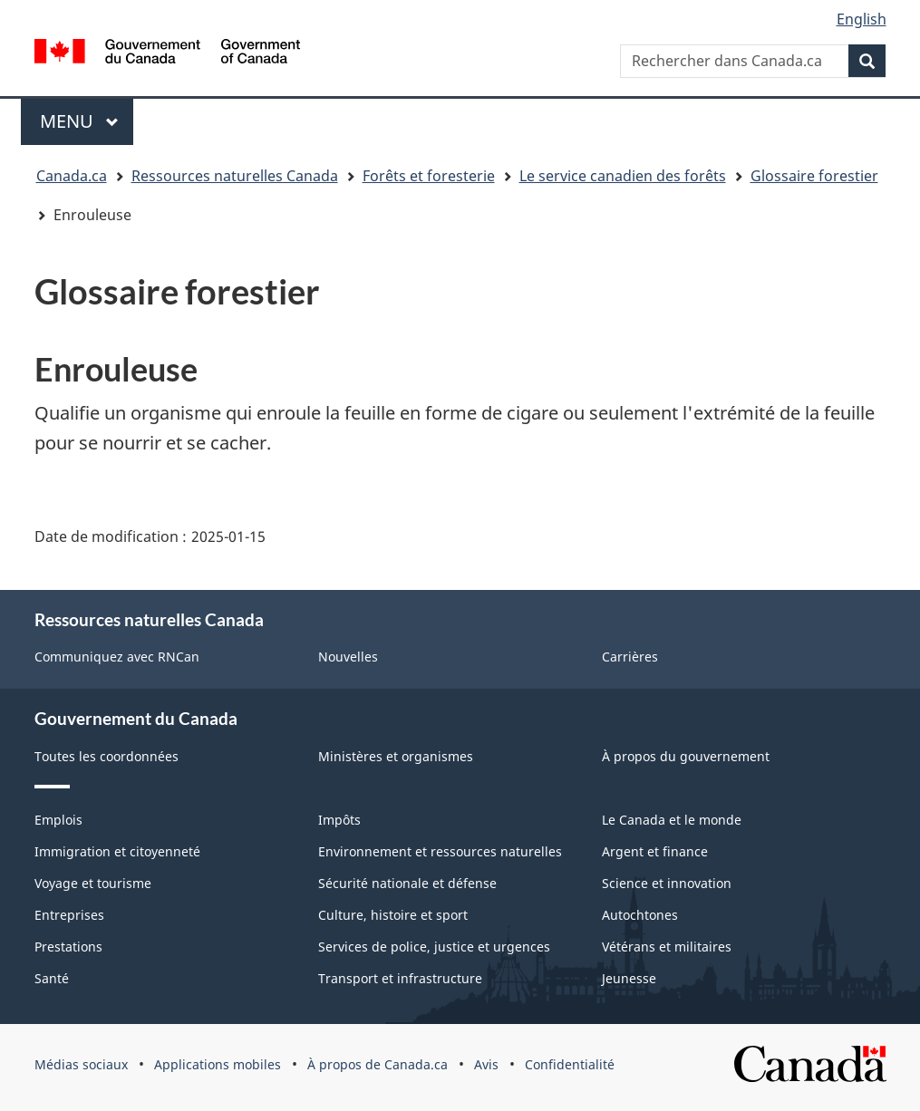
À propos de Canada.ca (377, 1064)
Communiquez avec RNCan (116, 656)
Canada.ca (71, 176)
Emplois (58, 819)
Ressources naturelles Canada (234, 176)
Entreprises (69, 914)
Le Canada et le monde (671, 819)
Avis (486, 1064)
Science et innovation (666, 883)
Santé (51, 978)
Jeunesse (629, 978)
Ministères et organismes (395, 756)
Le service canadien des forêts (622, 176)
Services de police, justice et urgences (434, 946)
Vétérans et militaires (666, 946)
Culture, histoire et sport (393, 914)
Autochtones (640, 914)
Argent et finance (655, 851)
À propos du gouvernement (686, 756)
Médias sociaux (81, 1064)
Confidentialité (570, 1064)
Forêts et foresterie (429, 176)
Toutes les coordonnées (106, 756)
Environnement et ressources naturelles (440, 851)
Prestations (68, 946)
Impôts (339, 819)
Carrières (630, 656)
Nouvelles (348, 656)
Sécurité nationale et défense (407, 883)
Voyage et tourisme (92, 883)
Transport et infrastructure (400, 978)
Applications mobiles (217, 1064)
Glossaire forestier (814, 176)
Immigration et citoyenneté (117, 851)
